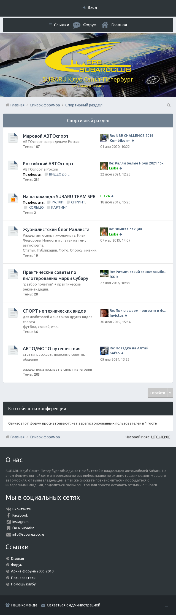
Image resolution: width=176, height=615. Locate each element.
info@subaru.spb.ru (28, 534)
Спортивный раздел (88, 120)
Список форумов (45, 437)
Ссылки (61, 24)
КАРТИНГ (59, 207)
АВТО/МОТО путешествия (51, 348)
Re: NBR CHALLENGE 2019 (131, 135)
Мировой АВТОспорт (46, 136)
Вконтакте (21, 509)
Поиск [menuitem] (168, 105)
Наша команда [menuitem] (24, 605)
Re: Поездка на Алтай (129, 348)
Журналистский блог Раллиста (56, 229)
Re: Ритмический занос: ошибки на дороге (139, 272)
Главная (119, 24)
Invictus (117, 315)
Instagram (20, 522)
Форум (17, 565)
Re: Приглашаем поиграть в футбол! (139, 310)
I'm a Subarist (23, 528)
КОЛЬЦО (36, 207)
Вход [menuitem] (92, 7)
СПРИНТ (78, 202)
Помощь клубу (23, 584)
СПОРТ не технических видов (54, 310)
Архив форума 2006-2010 (32, 571)
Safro (115, 353)
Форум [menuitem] (89, 24)
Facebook (20, 515)
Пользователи (23, 578)
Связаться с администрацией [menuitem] (73, 605)
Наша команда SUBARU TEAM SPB (59, 196)
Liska (113, 168)
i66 (112, 277)
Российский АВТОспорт (48, 163)
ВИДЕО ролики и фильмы (60, 174)
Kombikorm (120, 140)
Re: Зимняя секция (125, 229)
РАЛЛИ (58, 202)
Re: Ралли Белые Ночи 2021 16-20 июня (138, 163)
